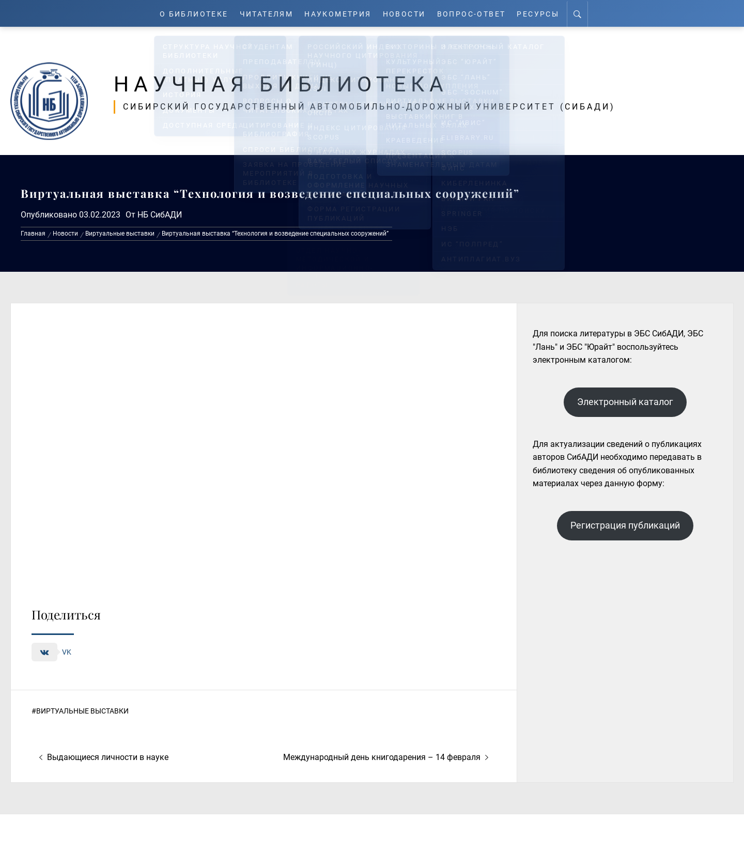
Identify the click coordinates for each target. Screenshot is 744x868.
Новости (408, 13)
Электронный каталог (625, 401)
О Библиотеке (188, 13)
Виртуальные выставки (82, 711)
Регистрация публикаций (625, 525)
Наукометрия (339, 13)
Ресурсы (545, 13)
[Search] (585, 13)
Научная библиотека (290, 83)
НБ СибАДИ (159, 215)
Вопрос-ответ (477, 13)
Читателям (264, 13)
